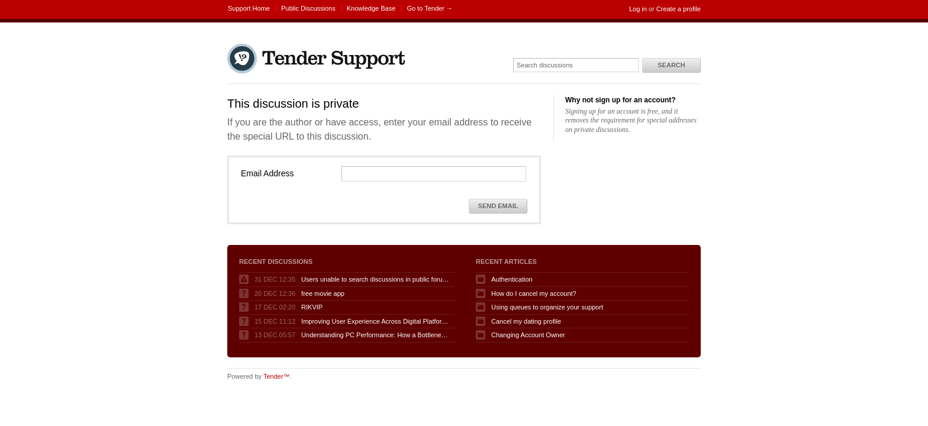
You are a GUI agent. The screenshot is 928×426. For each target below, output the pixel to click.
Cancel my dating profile (526, 321)
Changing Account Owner (528, 334)
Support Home (249, 8)
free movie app (322, 293)
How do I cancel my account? (533, 293)
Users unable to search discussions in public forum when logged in (375, 279)
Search (671, 65)
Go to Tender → (429, 8)
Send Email (498, 205)
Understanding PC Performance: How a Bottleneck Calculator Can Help (375, 334)
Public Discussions (308, 8)
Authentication (512, 279)
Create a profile (678, 8)
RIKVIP (312, 307)
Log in (638, 8)
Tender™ (276, 376)
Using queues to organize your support (547, 307)
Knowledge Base (371, 8)
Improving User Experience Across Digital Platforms (375, 321)
